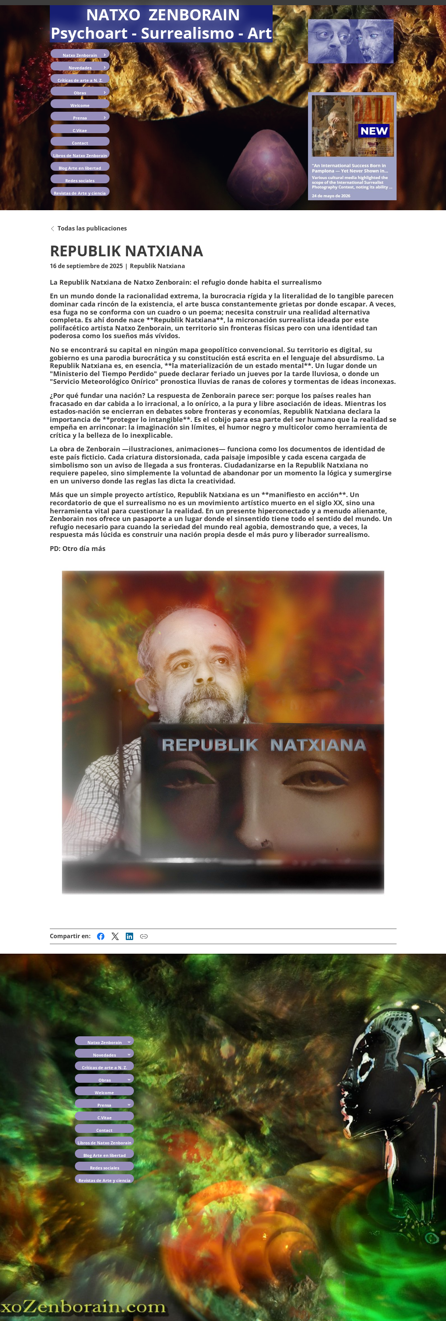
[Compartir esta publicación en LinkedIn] (129, 936)
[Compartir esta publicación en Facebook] (100, 936)
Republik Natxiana (157, 266)
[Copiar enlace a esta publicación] (143, 936)
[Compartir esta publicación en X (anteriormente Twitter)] (115, 936)
